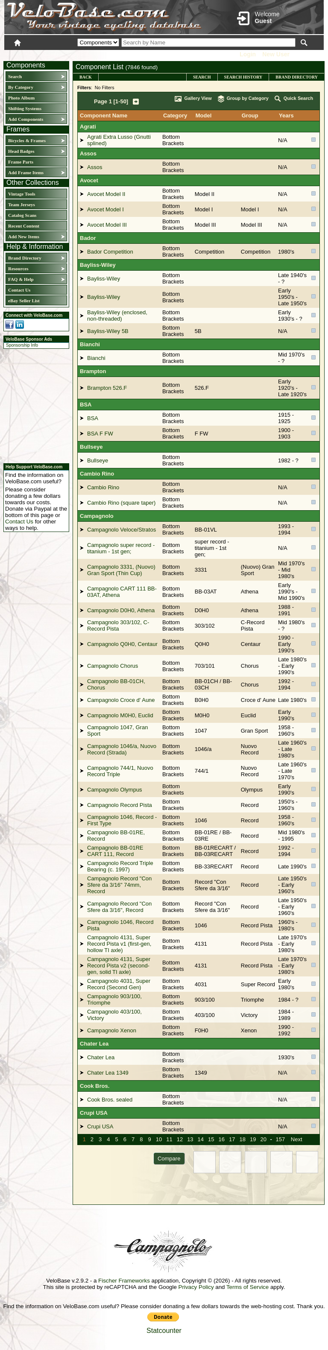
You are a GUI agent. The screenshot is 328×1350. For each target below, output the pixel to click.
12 (180, 1139)
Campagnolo (97, 516)
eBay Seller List (24, 300)
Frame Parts (20, 161)
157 (280, 1139)
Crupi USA (94, 1113)
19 (253, 1139)
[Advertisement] (33, 405)
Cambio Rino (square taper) (121, 503)
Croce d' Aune (258, 700)
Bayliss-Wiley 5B (108, 331)
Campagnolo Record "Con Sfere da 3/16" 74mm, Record (119, 884)
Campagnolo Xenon (111, 1030)
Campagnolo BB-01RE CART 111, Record (115, 850)
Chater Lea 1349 (108, 1072)
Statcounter (164, 1330)
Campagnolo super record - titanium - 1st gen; (121, 548)
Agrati (88, 126)
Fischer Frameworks (124, 1280)
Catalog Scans (22, 215)
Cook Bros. (94, 1086)
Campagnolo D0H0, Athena (121, 610)
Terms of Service (247, 1287)
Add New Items (23, 236)
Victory (249, 1015)
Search (15, 76)
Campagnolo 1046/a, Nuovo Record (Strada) (121, 749)
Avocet (89, 180)
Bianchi (90, 344)
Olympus (252, 789)
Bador (88, 238)
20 (263, 1139)
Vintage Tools (21, 193)
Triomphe (252, 999)
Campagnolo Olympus (114, 789)
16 (222, 1139)
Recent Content (23, 225)
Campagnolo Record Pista (119, 805)
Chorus (250, 666)
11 (169, 1139)
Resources (18, 268)
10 (159, 1139)
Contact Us (19, 289)
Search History (243, 77)
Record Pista (256, 925)
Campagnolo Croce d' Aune (121, 700)
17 (232, 1139)
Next (296, 1139)
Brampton (93, 371)
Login (248, 54)
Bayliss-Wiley (98, 265)
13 (190, 1139)
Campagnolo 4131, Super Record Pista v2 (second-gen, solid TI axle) (118, 965)
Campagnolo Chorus (112, 666)
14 (201, 1139)
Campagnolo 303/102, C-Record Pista (118, 625)
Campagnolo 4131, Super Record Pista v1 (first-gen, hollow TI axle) (119, 943)
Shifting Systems (24, 108)
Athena (249, 591)
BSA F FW (100, 433)
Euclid (248, 715)
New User (276, 54)
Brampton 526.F (107, 388)
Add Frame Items (26, 172)
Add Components (25, 119)
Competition (255, 251)
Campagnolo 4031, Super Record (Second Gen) (118, 984)
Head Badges (21, 151)
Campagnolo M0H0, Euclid (120, 715)
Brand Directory (24, 257)
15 (211, 1139)
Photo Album (21, 97)
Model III (251, 225)
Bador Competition (110, 251)
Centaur (251, 644)
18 (242, 1139)
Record (250, 805)
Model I (250, 209)
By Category (20, 87)
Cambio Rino (97, 473)
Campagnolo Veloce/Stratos (121, 529)
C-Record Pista (253, 625)
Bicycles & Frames (27, 140)
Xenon (249, 1030)
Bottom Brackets (173, 140)
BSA (85, 404)
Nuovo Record (250, 749)
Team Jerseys (21, 204)
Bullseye (91, 447)
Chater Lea (94, 1043)
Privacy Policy (196, 1287)
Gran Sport (254, 731)
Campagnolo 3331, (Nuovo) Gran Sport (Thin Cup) (121, 570)
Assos (88, 153)
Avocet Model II (106, 194)
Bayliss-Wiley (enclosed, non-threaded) (117, 315)
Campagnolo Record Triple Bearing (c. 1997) (120, 866)
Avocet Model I (105, 209)
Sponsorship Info (22, 345)
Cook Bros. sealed (109, 1099)
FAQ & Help (21, 279)
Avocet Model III (107, 225)
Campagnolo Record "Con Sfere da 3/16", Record (119, 906)
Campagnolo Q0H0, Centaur (122, 644)
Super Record (258, 984)
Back (85, 77)
